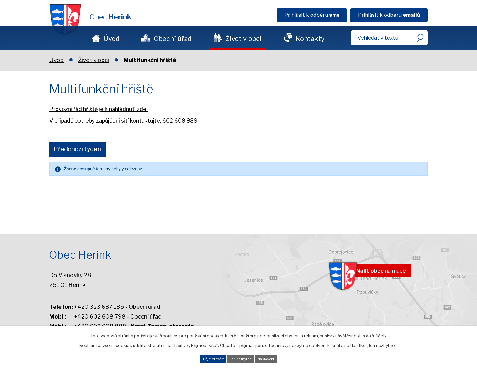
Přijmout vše (200, 357)
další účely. (376, 332)
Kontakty (310, 39)
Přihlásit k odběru (312, 15)
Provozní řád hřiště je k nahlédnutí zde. (98, 109)
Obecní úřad (173, 39)
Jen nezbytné (241, 357)
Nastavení (279, 357)
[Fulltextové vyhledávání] (389, 37)
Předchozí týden (82, 150)
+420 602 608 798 (100, 316)
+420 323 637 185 (99, 306)
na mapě (372, 273)
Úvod (111, 39)
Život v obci (243, 39)
